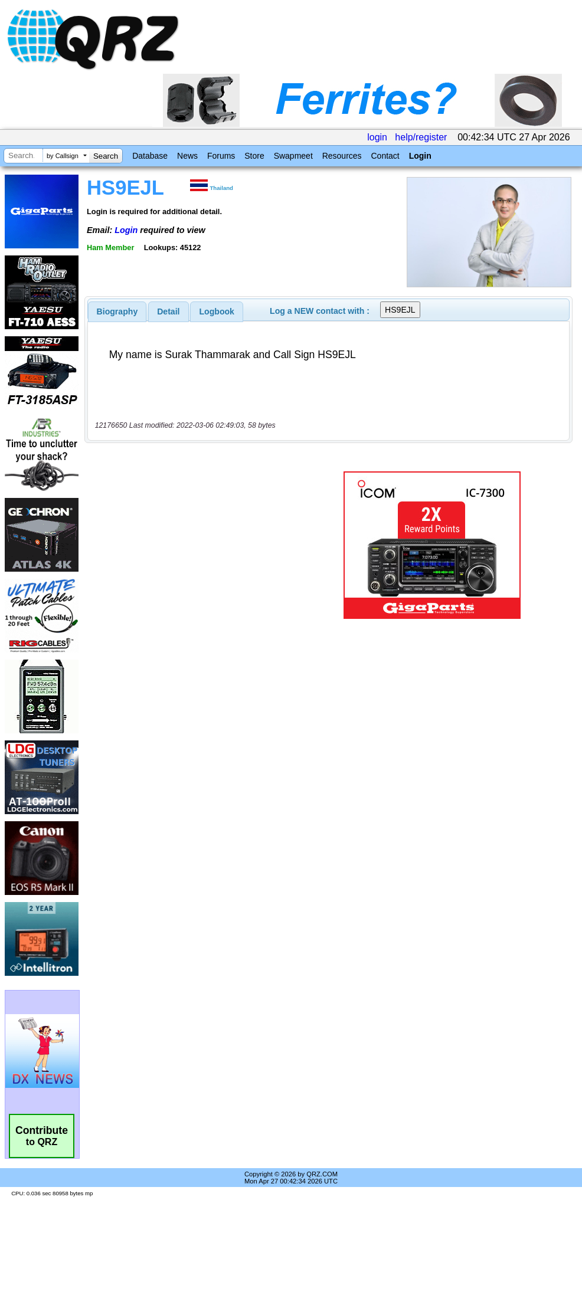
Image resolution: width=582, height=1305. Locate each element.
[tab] (117, 311)
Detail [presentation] (168, 311)
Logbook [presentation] (217, 311)
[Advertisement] (197, 545)
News (187, 155)
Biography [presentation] (117, 311)
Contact (385, 155)
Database (150, 155)
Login (420, 155)
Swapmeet (293, 155)
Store (254, 155)
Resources (342, 155)
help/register (421, 137)
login (377, 137)
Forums (221, 155)
